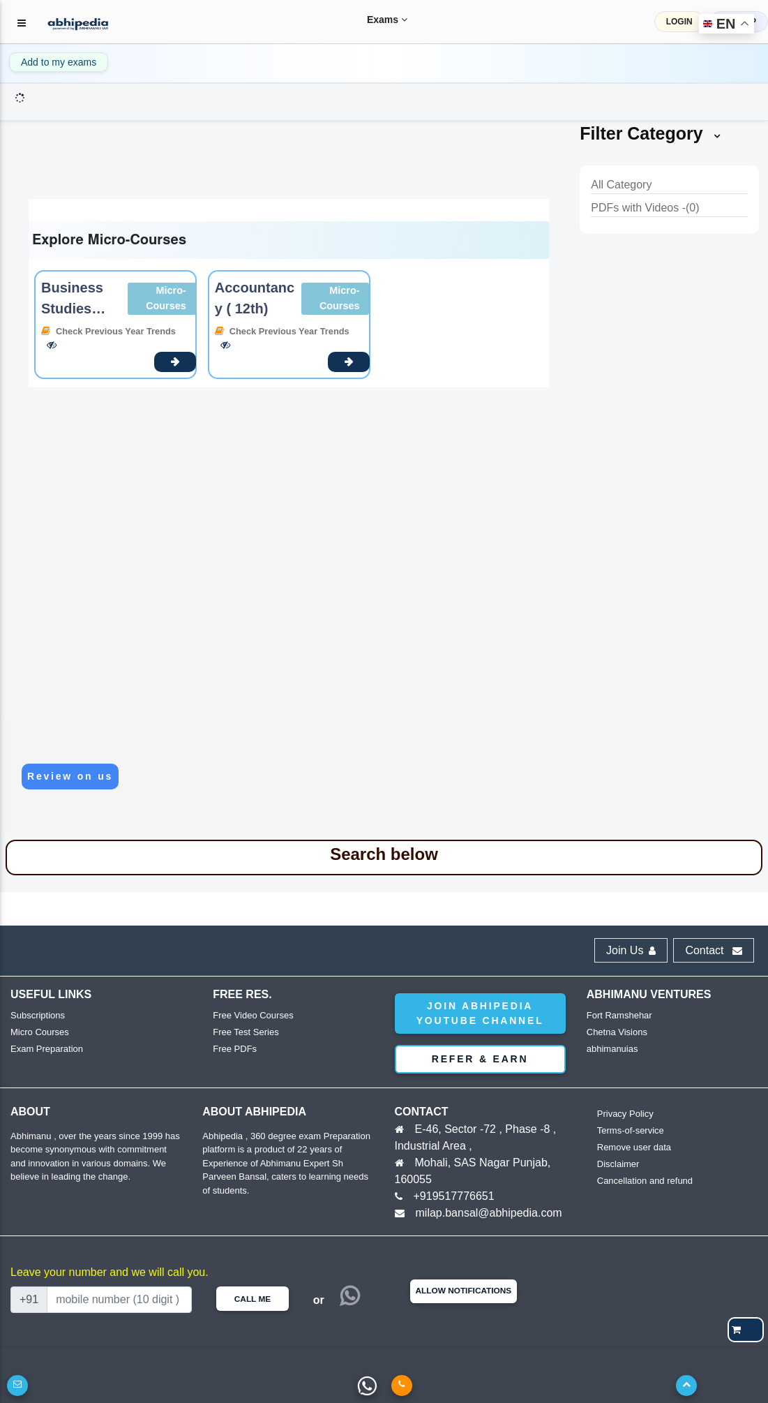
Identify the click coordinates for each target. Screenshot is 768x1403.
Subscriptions (37, 1015)
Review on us (70, 776)
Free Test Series (245, 1032)
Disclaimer (618, 1164)
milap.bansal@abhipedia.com (489, 1213)
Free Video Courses (253, 1015)
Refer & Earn (480, 1058)
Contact (713, 950)
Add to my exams (58, 62)
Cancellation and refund (645, 1180)
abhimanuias (612, 1049)
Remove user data (634, 1147)
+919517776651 (454, 1196)
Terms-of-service (630, 1130)
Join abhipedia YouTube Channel (480, 1013)
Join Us (631, 950)
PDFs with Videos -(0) (645, 208)
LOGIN (679, 22)
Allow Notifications (464, 1291)
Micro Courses (39, 1032)
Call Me (252, 1299)
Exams (374, 19)
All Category (621, 185)
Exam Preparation (46, 1049)
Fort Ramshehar (619, 1015)
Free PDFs (235, 1049)
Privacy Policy (625, 1113)
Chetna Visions (617, 1032)
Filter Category (650, 133)
